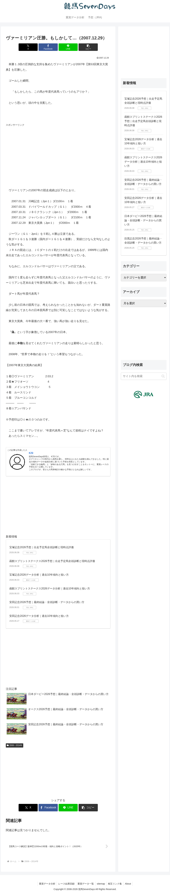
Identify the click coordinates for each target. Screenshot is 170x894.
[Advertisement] (31, 148)
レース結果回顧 (66, 883)
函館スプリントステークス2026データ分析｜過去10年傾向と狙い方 (49, 588)
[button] (84, 47)
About (129, 883)
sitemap (101, 883)
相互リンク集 (116, 883)
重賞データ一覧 (85, 883)
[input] (143, 376)
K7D (31, 453)
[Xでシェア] (31, 47)
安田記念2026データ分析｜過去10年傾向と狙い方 (39, 616)
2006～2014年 (14, 745)
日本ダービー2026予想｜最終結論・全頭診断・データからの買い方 (143, 220)
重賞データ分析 (46, 883)
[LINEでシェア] (67, 47)
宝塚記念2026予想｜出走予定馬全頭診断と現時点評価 (41, 547)
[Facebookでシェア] (49, 47)
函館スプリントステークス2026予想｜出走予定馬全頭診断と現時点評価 (52, 561)
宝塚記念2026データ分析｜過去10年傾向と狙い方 (39, 574)
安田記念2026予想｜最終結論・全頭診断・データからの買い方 (46, 602)
